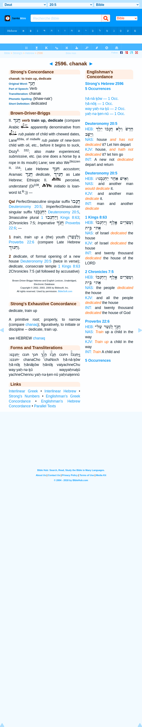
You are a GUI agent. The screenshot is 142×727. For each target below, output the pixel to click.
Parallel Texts (45, 406)
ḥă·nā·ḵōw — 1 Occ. (102, 98)
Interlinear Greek (23, 391)
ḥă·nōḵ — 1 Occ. (99, 104)
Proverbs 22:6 (21, 242)
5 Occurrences (98, 360)
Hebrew (29, 53)
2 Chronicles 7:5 (99, 272)
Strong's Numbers (24, 396)
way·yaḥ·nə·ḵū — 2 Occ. (105, 109)
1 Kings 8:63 (60, 217)
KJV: (89, 149)
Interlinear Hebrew (60, 391)
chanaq (32, 324)
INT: (88, 159)
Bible (7, 53)
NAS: (89, 139)
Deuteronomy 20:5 (25, 207)
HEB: (89, 129)
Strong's (17, 53)
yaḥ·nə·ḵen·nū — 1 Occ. (105, 114)
